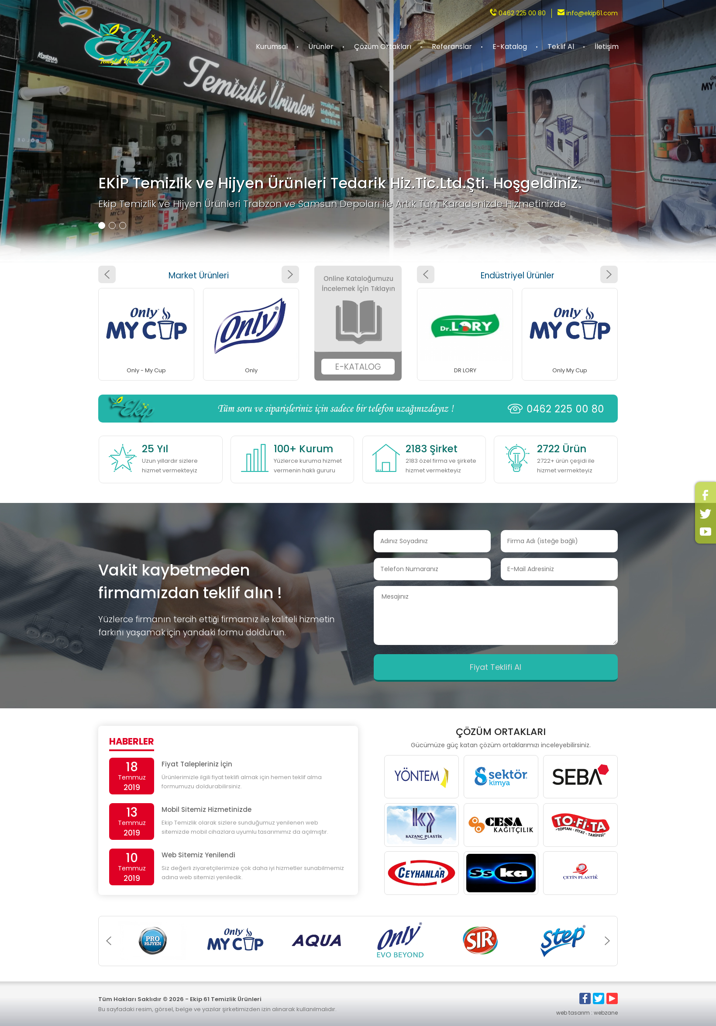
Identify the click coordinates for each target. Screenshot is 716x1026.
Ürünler (321, 47)
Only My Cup (569, 370)
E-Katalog (509, 47)
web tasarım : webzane (587, 1012)
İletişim (607, 47)
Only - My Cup (146, 370)
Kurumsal (272, 47)
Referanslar (452, 47)
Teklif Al (560, 47)
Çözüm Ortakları (382, 47)
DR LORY (465, 370)
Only (251, 370)
